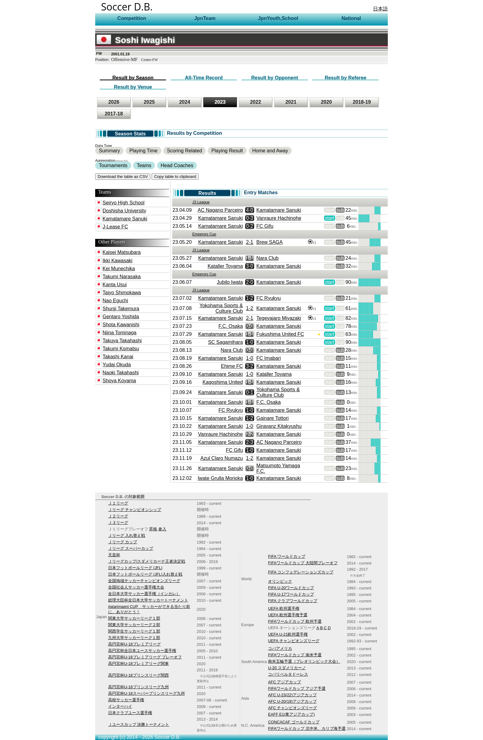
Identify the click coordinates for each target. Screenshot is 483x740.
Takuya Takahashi (122, 340)
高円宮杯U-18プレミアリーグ (134, 644)
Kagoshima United (223, 382)
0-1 (249, 392)
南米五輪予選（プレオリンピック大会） (304, 661)
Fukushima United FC (280, 334)
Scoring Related (184, 150)
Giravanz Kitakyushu (279, 426)
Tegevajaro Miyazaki (278, 318)
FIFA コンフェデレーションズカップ (300, 572)
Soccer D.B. (127, 6)
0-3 (249, 218)
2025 (149, 102)
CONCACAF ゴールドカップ (293, 722)
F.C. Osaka (230, 326)
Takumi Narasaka (122, 276)
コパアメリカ (280, 648)
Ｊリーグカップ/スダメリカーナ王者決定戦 (146, 561)
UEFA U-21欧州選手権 (288, 634)
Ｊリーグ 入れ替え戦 (126, 535)
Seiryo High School (123, 202)
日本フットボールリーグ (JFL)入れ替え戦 (145, 574)
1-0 (249, 342)
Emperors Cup (204, 234)
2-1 (249, 242)
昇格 (153, 529)
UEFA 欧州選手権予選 (287, 615)
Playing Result (227, 150)
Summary (109, 150)
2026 (114, 102)
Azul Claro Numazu (222, 458)
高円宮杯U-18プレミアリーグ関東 (138, 663)
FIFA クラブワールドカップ (292, 600)
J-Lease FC (115, 226)
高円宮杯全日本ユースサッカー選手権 (142, 650)
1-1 (249, 258)
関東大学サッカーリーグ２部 (134, 624)
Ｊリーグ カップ (122, 542)
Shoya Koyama (119, 380)
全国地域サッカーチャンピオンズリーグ (144, 580)
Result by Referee (345, 77)
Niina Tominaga (119, 332)
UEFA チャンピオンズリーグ (293, 640)
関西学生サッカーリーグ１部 (134, 631)
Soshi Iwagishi (135, 40)
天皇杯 (114, 555)
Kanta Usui (115, 284)
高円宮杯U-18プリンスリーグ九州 (138, 687)
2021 (291, 102)
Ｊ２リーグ (118, 516)
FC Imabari (268, 358)
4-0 (249, 210)
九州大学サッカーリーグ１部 (134, 637)
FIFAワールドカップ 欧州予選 (295, 621)
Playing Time (143, 150)
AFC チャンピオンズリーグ (292, 708)
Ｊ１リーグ (118, 503)
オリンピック (280, 581)
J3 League (200, 202)
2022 (255, 102)
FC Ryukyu (268, 298)
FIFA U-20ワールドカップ (291, 587)
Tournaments (113, 165)
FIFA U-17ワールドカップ (291, 594)
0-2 (249, 226)
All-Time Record (203, 77)
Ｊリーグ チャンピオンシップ (134, 509)
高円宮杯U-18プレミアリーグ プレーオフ (145, 657)
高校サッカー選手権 (126, 700)
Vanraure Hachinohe (278, 218)
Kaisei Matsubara (122, 252)
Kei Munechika (119, 268)
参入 (162, 529)
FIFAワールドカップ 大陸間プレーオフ (303, 563)
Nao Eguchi (115, 300)
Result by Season (132, 77)
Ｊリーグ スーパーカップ (130, 548)
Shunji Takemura (121, 308)
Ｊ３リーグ (118, 522)
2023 (220, 102)
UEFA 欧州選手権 (283, 608)
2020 (326, 102)
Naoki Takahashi (121, 372)
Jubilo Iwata (230, 282)
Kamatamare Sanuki (125, 218)
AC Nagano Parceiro (220, 210)
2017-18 (114, 113)
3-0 (249, 266)
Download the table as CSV (123, 176)
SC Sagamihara (225, 342)
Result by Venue (133, 87)
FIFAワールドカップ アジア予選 (297, 688)
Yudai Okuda (117, 364)
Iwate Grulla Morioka (220, 478)
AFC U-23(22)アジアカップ (292, 695)
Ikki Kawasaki (117, 260)
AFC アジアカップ (284, 682)
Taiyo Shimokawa (122, 292)
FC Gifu (264, 226)
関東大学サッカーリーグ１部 (134, 618)
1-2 (249, 298)
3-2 (249, 366)
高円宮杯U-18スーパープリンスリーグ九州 (146, 693)
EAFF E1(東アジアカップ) (291, 714)
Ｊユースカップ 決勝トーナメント (138, 724)
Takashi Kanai (118, 356)
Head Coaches (177, 165)
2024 (184, 102)
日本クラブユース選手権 (130, 712)
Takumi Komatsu (121, 348)
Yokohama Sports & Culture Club (221, 308)
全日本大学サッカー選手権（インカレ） (144, 593)
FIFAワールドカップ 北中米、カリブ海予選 (307, 728)
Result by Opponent (274, 77)
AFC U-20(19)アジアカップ (292, 701)
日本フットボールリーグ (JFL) (135, 567)
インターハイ (120, 706)
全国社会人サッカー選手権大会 (136, 587)
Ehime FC (232, 366)
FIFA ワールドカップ (286, 556)
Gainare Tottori (272, 418)
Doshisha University (124, 210)
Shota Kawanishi (121, 324)
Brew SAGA (269, 242)
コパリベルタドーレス (288, 674)
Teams (144, 165)
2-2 (249, 434)
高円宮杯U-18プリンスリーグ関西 (138, 675)
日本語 (380, 8)
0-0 (249, 326)
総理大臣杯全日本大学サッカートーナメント (148, 600)
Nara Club (267, 258)
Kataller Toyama (225, 266)
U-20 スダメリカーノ (287, 668)
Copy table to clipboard (175, 176)
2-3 (249, 442)
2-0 (249, 282)
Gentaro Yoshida (121, 316)
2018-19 (362, 102)
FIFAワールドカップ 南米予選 (295, 655)
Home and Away (270, 150)
